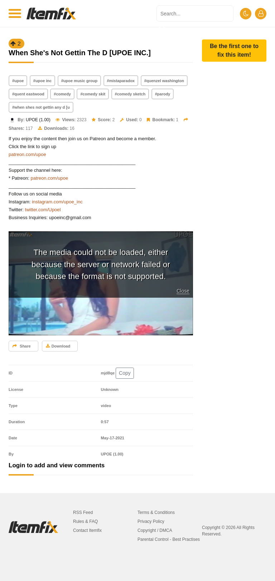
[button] (234, 50)
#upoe (18, 81)
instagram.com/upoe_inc (57, 201)
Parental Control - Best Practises (169, 539)
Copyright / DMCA (155, 530)
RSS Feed (83, 512)
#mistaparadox (121, 81)
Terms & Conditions (156, 512)
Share (22, 346)
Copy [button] (125, 373)
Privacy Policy (151, 521)
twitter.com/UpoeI (43, 209)
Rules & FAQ (85, 521)
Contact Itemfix (87, 530)
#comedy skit (92, 94)
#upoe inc (42, 81)
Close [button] (183, 291)
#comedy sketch (130, 94)
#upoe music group (79, 81)
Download (58, 346)
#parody (162, 94)
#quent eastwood (28, 94)
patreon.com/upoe (27, 154)
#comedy (62, 94)
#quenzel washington (164, 81)
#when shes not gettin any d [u (41, 107)
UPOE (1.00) (38, 119)
